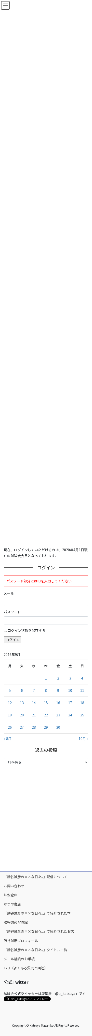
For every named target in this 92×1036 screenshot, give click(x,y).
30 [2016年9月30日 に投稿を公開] (58, 727)
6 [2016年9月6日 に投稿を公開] (22, 690)
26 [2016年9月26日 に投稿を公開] (10, 727)
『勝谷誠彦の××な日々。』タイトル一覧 (35, 949)
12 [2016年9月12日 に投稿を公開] (10, 702)
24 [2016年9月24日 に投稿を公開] (70, 714)
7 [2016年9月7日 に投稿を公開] (34, 690)
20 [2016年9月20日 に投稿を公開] (22, 714)
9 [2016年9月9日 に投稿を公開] (58, 690)
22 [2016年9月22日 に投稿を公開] (46, 714)
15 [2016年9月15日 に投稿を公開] (46, 702)
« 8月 (8, 738)
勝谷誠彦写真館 (16, 922)
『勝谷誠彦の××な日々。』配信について (35, 876)
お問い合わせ (14, 885)
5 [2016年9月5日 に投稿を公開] (10, 690)
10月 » (83, 738)
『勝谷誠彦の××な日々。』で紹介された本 (37, 913)
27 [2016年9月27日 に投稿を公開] (22, 727)
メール (9, 593)
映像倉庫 (10, 894)
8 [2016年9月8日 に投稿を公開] (46, 690)
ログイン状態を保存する (26, 630)
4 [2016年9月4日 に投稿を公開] (82, 678)
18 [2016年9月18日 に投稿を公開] (82, 702)
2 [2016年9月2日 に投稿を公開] (58, 678)
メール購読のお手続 (19, 958)
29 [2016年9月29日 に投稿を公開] (46, 727)
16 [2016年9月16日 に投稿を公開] (58, 702)
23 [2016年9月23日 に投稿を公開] (58, 714)
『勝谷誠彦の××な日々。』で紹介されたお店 (39, 931)
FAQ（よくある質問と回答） (26, 967)
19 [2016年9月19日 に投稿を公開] (10, 714)
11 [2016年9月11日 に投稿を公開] (82, 690)
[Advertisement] (46, 818)
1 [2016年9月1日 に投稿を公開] (46, 678)
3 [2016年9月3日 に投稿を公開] (70, 678)
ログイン (12, 639)
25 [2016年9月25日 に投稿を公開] (82, 714)
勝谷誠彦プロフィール (21, 940)
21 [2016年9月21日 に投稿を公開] (34, 714)
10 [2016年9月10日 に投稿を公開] (70, 690)
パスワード (12, 611)
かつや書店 (12, 904)
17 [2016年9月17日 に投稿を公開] (70, 702)
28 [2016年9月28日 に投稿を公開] (34, 727)
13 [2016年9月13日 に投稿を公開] (22, 702)
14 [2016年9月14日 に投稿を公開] (34, 702)
